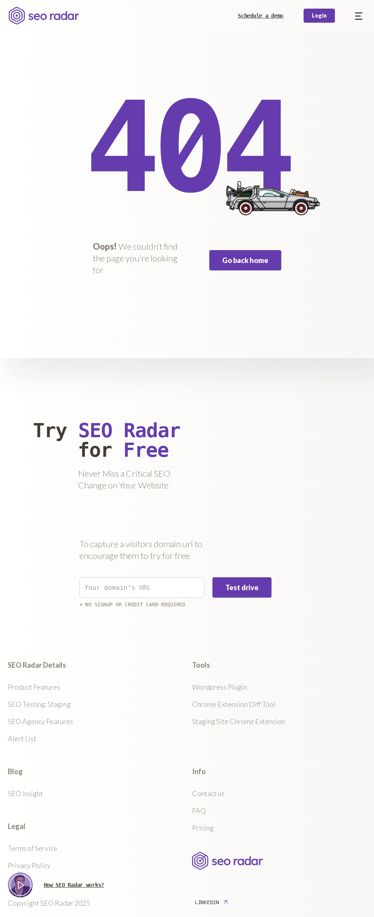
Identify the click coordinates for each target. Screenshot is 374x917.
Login (319, 15)
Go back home (245, 260)
